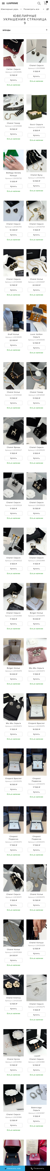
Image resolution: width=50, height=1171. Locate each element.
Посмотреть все (31, 9)
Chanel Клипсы (13, 998)
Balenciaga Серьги (36, 1108)
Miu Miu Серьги (36, 668)
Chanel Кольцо (36, 942)
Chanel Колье (36, 279)
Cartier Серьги (14, 69)
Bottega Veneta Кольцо (13, 174)
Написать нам (12, 1168)
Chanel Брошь (13, 447)
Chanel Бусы (37, 175)
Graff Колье (13, 334)
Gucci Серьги (36, 124)
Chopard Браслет (36, 723)
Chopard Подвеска (36, 779)
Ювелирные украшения (12, 9)
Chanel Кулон (13, 1059)
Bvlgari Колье (36, 613)
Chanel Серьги (36, 65)
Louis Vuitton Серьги (36, 335)
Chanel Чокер (13, 123)
